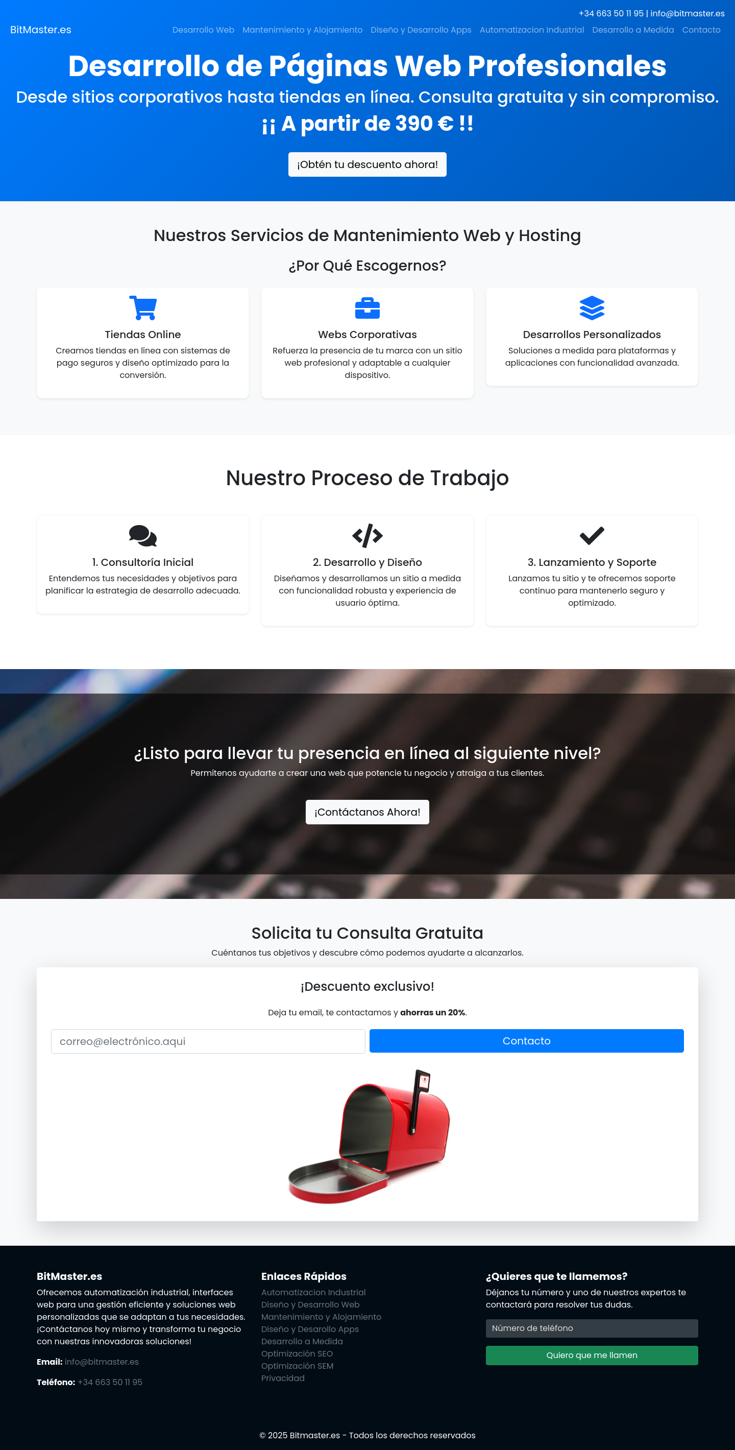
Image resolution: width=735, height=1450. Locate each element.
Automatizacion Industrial (532, 30)
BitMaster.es (40, 29)
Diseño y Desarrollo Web (310, 1305)
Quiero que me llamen (592, 1355)
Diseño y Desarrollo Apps (421, 30)
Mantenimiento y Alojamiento (302, 30)
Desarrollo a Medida (633, 30)
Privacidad (283, 1378)
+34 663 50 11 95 (611, 13)
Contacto (701, 30)
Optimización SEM (297, 1366)
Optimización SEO (297, 1354)
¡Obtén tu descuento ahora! (367, 164)
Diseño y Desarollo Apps (310, 1329)
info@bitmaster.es (688, 13)
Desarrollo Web (203, 30)
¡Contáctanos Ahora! (367, 812)
